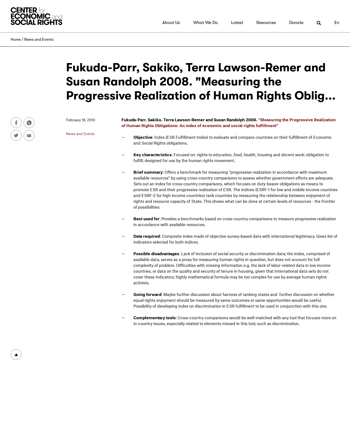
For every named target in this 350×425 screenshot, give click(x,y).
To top (16, 354)
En (336, 22)
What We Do (205, 22)
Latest (237, 22)
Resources (266, 22)
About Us (171, 22)
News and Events (38, 39)
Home (16, 39)
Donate (296, 22)
